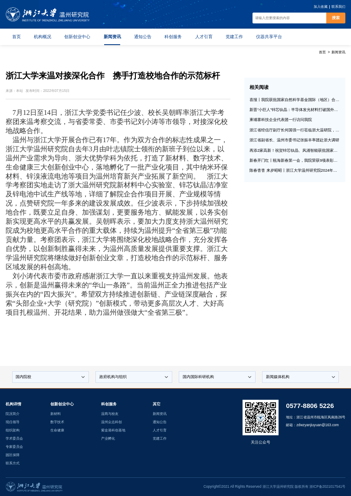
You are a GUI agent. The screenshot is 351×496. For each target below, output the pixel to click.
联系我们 (338, 7)
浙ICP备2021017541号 (327, 487)
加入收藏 (321, 7)
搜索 (336, 18)
